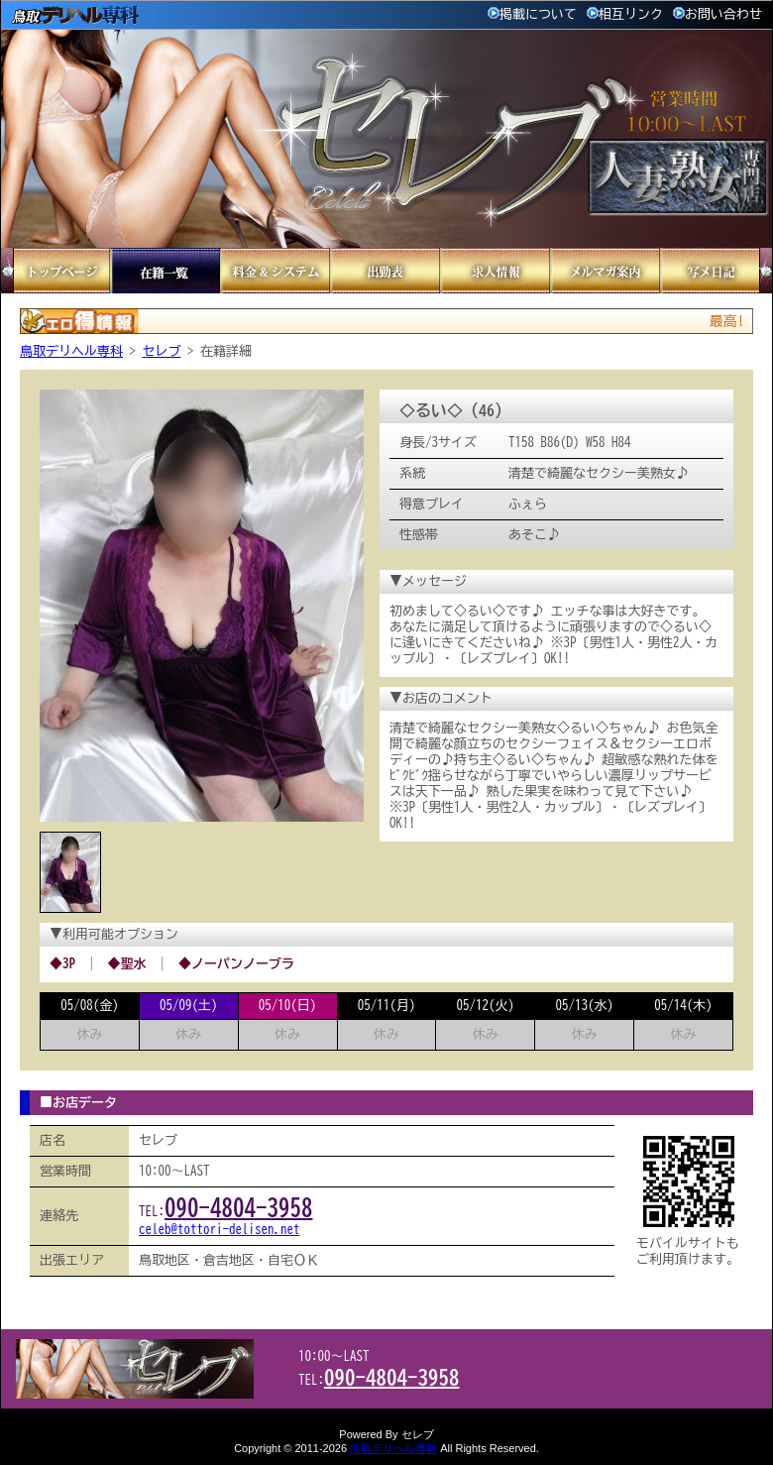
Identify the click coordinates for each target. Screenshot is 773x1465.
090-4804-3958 (239, 1207)
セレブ (162, 351)
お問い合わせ (717, 14)
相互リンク (625, 14)
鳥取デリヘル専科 (71, 351)
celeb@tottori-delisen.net (219, 1229)
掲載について (532, 14)
